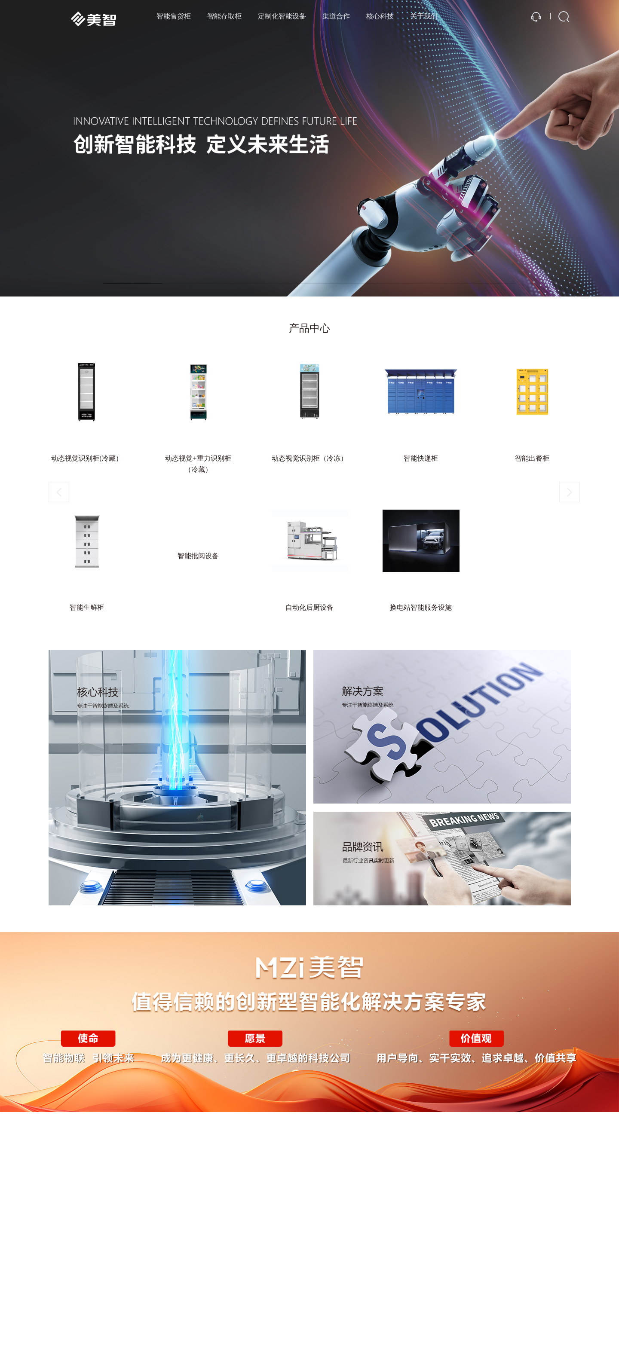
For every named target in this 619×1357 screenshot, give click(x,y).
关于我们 (424, 16)
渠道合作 (336, 16)
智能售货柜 (173, 16)
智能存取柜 (224, 16)
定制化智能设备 (282, 16)
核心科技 (380, 16)
